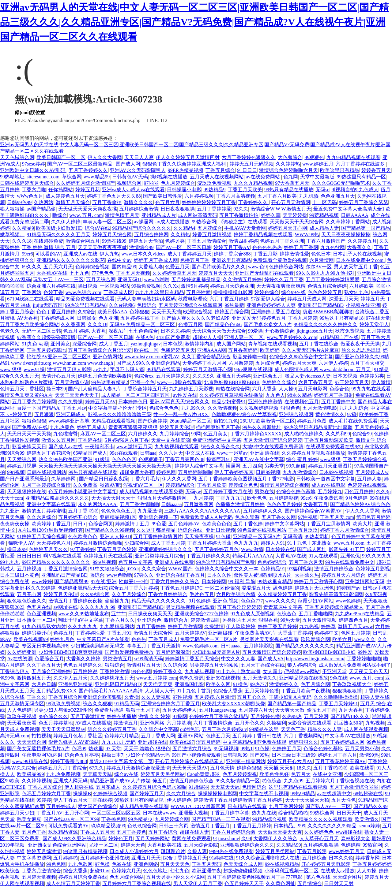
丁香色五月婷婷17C (181, 588)
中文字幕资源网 (34, 857)
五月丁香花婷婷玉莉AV (340, 761)
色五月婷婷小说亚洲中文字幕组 (82, 491)
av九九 (100, 369)
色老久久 (10, 331)
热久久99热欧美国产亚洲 (65, 459)
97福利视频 (299, 568)
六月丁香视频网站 (303, 735)
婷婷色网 (166, 472)
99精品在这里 (263, 729)
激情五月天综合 (73, 202)
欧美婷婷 (270, 350)
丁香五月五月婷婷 (251, 825)
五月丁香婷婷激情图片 (157, 536)
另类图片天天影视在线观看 (269, 639)
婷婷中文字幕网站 (284, 523)
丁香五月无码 (206, 864)
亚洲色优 (350, 555)
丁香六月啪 (34, 189)
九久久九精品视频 (253, 183)
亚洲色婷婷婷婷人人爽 (271, 305)
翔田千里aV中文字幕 (80, 620)
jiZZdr (132, 568)
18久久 (303, 767)
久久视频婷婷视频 (258, 408)
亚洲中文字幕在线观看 (51, 504)
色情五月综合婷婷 (327, 286)
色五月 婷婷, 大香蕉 (84, 331)
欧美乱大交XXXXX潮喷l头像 (233, 703)
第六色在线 (318, 877)
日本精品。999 (289, 825)
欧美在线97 (181, 742)
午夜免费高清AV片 (255, 632)
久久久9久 (203, 375)
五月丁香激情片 (87, 716)
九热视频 (375, 722)
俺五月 (160, 780)
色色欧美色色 (82, 536)
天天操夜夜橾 (199, 536)
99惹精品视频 (324, 215)
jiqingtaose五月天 (314, 331)
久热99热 (292, 716)
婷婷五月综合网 (232, 311)
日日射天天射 (338, 883)
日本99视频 (345, 375)
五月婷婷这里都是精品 (196, 279)
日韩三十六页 (173, 825)
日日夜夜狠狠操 (177, 208)
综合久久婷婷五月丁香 (112, 729)
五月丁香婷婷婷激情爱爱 (333, 279)
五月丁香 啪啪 (83, 510)
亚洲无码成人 (70, 414)
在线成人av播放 (338, 870)
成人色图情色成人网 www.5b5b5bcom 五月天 (322, 369)
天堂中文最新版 (317, 176)
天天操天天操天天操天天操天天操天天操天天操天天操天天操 (105, 465)
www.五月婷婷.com (156, 677)
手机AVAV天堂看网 (245, 228)
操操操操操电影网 (232, 292)
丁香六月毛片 (145, 478)
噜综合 (59, 215)
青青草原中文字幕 (283, 607)
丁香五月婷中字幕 (229, 812)
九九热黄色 (62, 427)
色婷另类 (175, 241)
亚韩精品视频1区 (118, 517)
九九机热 (308, 196)
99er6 (27, 253)
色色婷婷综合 (272, 562)
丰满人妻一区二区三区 (107, 221)
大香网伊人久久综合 (275, 838)
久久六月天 (171, 453)
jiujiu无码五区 (48, 305)
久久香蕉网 (73, 324)
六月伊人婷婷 (333, 363)
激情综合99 (141, 247)
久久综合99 (175, 665)
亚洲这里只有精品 (231, 260)
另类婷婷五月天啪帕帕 (214, 665)
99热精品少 (140, 819)
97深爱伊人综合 (268, 298)
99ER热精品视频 (185, 170)
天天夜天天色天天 (368, 671)
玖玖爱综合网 (315, 639)
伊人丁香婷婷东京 (234, 472)
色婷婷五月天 (286, 748)
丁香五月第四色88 (184, 459)
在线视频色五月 (302, 401)
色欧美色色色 (216, 523)
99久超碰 (296, 465)
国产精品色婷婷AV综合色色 (360, 504)
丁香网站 (31, 292)
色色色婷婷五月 (325, 292)
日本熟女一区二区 (36, 620)
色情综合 (146, 305)
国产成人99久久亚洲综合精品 (148, 363)
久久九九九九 (82, 626)
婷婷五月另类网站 (275, 851)
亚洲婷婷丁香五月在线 (275, 311)
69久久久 (31, 266)
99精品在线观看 (163, 369)
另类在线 (264, 491)
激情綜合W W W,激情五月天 (281, 208)
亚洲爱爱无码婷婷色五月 (259, 318)
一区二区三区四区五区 (116, 812)
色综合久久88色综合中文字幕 (301, 356)
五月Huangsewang (217, 710)
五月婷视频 (29, 568)
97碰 (352, 414)
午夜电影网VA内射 (42, 755)
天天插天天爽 (157, 684)
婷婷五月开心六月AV (290, 761)
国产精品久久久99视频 (109, 530)
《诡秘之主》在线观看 (242, 221)
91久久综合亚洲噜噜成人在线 (268, 857)
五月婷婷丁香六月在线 (227, 491)
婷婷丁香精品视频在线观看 (263, 234)
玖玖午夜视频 (21, 716)
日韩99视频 (268, 472)
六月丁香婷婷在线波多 (361, 163)
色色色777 (252, 600)
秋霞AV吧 (110, 485)
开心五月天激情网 (290, 202)
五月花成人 (108, 787)
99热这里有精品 (275, 581)
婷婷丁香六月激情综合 (344, 530)
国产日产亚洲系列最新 (24, 478)
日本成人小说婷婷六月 (134, 851)
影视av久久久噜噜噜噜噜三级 (119, 414)
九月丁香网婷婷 (286, 806)
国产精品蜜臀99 (71, 581)
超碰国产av (348, 588)
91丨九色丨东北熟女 (309, 543)
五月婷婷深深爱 (173, 652)
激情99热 (369, 755)
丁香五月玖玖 (303, 530)
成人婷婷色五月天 (65, 196)
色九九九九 (246, 543)
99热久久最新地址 (261, 427)
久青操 (131, 697)
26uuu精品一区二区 (190, 420)
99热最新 (234, 305)
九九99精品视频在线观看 (353, 157)
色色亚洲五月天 (338, 196)
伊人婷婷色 (179, 800)
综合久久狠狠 (97, 703)
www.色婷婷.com (201, 645)
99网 (196, 433)
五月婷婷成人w (372, 472)
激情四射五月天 (34, 677)
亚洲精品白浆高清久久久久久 (57, 498)
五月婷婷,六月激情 (214, 697)
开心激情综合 (279, 331)
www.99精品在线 (30, 761)
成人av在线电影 (328, 485)
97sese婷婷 (33, 163)
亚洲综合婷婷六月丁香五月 (170, 703)
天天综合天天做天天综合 (219, 331)
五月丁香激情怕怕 (238, 215)
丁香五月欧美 (211, 485)
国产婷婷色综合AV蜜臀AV (314, 510)
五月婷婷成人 (61, 806)
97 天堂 (113, 748)
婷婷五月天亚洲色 (314, 588)
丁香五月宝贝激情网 (328, 523)
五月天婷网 (316, 716)
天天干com (11, 498)
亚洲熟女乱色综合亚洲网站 (57, 845)
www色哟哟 (156, 279)
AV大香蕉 (27, 318)
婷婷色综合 (266, 292)
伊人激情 (381, 382)
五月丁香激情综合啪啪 (354, 787)
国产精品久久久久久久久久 (304, 645)
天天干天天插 (166, 311)
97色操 (102, 864)
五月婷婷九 (330, 491)
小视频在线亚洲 (363, 305)
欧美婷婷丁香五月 (51, 523)
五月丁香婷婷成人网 (342, 742)
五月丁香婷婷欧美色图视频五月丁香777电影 (246, 478)
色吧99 (79, 748)
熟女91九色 (356, 292)
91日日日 (247, 170)
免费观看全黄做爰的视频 (280, 260)
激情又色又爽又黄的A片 (26, 395)
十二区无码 (324, 202)
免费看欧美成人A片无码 (206, 517)
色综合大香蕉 (228, 690)
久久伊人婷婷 (66, 221)
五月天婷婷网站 (152, 838)
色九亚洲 (108, 318)
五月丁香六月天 (306, 562)
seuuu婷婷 (369, 825)
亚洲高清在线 (264, 453)
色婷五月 (63, 632)
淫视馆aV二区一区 (143, 485)
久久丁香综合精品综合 (206, 356)
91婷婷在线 (221, 857)
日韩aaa (148, 453)
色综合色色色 (164, 408)
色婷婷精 (350, 845)
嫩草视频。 (12, 234)
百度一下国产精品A (38, 408)
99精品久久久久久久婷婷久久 (325, 324)
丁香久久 (36, 697)
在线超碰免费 (48, 241)
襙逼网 (233, 465)
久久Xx (171, 286)
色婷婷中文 (326, 632)
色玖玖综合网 (142, 825)
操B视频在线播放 (169, 176)
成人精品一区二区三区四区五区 (136, 395)
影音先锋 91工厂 (346, 549)
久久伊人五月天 (70, 677)
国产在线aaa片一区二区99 (71, 819)
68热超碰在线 (368, 793)
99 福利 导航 (241, 581)
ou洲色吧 (190, 729)
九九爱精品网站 (117, 626)
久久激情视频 (222, 408)
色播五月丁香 (194, 260)
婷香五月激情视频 (212, 234)
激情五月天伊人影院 (69, 369)
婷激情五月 (125, 722)
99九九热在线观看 (371, 388)
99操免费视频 (146, 286)
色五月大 (301, 774)
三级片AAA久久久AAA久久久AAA (202, 510)
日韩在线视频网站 (46, 472)
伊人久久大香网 (105, 157)
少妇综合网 (136, 543)
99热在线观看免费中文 (349, 562)
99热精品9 (215, 189)
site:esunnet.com (43, 176)
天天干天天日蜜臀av (63, 729)
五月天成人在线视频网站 (217, 176)
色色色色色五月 (118, 510)
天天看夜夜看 (21, 722)
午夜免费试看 (328, 498)
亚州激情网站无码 (364, 581)
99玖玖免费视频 (63, 703)
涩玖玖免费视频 (214, 183)
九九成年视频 (199, 671)
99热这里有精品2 (109, 382)
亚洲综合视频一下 (158, 517)
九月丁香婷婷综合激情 (46, 485)
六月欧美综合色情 (235, 594)
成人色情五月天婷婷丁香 (73, 883)
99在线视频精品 (282, 864)
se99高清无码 (148, 658)
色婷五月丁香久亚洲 (282, 241)
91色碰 (223, 536)
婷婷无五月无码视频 (251, 163)
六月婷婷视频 (199, 196)
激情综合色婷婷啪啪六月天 (288, 170)
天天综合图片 (347, 877)
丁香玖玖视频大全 (351, 684)
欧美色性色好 (274, 774)
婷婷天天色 (133, 845)
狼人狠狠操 (12, 208)
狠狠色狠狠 (34, 420)
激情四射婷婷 (243, 241)
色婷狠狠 (139, 311)
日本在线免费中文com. (360, 260)
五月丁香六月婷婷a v (224, 729)
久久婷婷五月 (362, 241)
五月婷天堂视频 (39, 877)
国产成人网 (128, 163)
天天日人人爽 (139, 157)
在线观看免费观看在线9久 (334, 446)
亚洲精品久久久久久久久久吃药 (70, 260)
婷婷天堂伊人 (374, 324)
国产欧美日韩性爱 (162, 196)
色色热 (138, 639)
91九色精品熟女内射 (44, 626)
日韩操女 (86, 318)
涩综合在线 (190, 530)
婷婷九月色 (62, 639)
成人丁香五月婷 (168, 543)
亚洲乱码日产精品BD (321, 305)
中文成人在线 (200, 453)
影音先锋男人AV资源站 (73, 742)
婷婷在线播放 (121, 716)
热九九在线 (264, 812)
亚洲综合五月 (267, 375)
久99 (246, 838)
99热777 (258, 684)
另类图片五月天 (239, 620)
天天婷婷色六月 (53, 543)
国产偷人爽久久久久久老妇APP (195, 318)
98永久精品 (299, 395)
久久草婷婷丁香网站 (348, 221)
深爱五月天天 (343, 298)
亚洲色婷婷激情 (265, 401)
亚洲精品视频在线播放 (303, 677)
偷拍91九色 (225, 420)
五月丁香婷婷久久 (88, 170)
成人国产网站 (231, 343)
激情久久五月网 (58, 440)
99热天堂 (290, 620)
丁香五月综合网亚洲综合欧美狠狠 (85, 697)
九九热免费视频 (63, 774)
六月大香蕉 (264, 388)
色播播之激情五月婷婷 (240, 504)
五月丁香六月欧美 (277, 196)
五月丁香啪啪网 (316, 613)
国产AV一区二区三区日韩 (183, 247)
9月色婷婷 (356, 498)
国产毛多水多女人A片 (268, 324)
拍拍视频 (41, 735)
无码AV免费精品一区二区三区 (143, 324)
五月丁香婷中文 (338, 401)
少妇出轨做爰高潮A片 (216, 652)
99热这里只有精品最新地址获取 (318, 427)
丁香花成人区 (118, 292)
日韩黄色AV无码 (130, 176)
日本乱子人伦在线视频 (357, 253)
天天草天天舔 (97, 774)
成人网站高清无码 (197, 215)
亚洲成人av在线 (80, 253)
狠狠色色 (290, 408)
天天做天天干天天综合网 (297, 221)
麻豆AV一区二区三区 (103, 433)
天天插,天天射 (279, 767)
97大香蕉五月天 (292, 183)
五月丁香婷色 (131, 832)
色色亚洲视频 (41, 613)
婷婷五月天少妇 (17, 812)
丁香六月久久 (120, 620)
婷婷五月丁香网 (301, 247)
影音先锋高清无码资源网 (336, 594)
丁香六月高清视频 (235, 196)
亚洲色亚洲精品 (75, 684)
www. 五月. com (86, 215)
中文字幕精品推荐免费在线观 (254, 742)
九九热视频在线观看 (177, 446)
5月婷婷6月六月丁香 (127, 440)
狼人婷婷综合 (302, 665)
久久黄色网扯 (280, 883)
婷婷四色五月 (353, 620)
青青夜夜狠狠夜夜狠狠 (132, 427)
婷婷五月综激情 (44, 851)
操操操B (82, 793)
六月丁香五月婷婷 (229, 298)
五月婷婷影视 (283, 498)
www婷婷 (42, 581)
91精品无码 (127, 703)
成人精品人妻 (324, 228)
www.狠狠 (10, 369)
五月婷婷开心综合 (77, 517)
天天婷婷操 (295, 215)
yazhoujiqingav (145, 343)
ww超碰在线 (349, 832)
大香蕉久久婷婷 (83, 658)
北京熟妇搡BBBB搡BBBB (231, 382)
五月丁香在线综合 (318, 343)
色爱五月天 (177, 266)
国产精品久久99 (370, 806)
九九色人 (275, 395)
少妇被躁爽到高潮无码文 (97, 645)
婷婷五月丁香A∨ (231, 247)
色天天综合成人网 (243, 864)
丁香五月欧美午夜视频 (305, 690)
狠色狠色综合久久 (26, 600)
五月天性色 (343, 800)
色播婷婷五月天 (178, 350)
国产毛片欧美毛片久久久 (219, 266)
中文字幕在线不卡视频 (263, 793)
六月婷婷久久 (142, 433)
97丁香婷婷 (82, 549)
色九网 (290, 176)
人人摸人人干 (159, 690)
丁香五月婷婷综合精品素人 (334, 607)
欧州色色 (257, 498)
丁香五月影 (265, 253)
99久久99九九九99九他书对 (325, 273)
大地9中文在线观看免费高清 (272, 446)
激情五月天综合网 (153, 632)
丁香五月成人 (163, 639)
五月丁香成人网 (158, 735)
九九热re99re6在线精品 (359, 613)
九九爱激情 (150, 510)
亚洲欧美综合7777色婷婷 (201, 613)
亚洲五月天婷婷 (234, 375)
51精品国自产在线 (339, 337)
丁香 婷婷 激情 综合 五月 (49, 247)
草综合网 (71, 176)
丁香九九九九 (230, 498)
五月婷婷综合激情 (138, 208)
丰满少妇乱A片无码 (290, 697)
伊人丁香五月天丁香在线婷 (82, 800)
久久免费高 (85, 485)
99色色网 (141, 671)
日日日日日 (29, 555)
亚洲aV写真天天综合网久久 (179, 401)
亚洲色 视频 (226, 600)
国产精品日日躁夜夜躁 (103, 478)
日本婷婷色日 (133, 401)
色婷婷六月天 (126, 870)
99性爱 (365, 652)
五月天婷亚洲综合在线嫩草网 (190, 305)
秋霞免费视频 (349, 331)
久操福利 (276, 722)
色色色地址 (155, 870)
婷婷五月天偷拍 (146, 241)
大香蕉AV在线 (51, 273)
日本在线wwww (159, 812)
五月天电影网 (312, 388)
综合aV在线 (97, 228)
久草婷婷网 (64, 478)
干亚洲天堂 (334, 671)
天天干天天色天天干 (77, 395)
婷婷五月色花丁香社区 (77, 735)
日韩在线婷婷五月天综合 (27, 183)
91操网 (179, 716)
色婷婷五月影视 (373, 568)
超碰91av (99, 870)
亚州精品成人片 (158, 215)
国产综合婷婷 (152, 420)
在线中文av (119, 260)
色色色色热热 (267, 247)
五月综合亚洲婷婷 (51, 671)
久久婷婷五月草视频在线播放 (231, 395)
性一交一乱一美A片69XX (181, 414)
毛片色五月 (202, 594)
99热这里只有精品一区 (361, 176)
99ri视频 (16, 472)
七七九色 (79, 273)
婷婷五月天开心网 (287, 228)
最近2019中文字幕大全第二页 (121, 761)
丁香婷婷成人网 (57, 318)
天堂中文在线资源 (170, 440)
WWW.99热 (307, 234)
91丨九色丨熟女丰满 (238, 671)
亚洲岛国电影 (189, 684)
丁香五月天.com (337, 517)
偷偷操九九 (117, 600)
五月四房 (252, 465)
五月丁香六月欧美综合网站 (29, 324)
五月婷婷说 (85, 671)
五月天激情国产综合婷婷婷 (272, 440)
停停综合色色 (243, 485)
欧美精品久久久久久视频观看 (320, 819)
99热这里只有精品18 (341, 318)
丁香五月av (74, 408)
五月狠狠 (44, 414)
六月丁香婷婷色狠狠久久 (249, 157)
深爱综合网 (84, 343)
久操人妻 (197, 851)
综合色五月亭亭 (82, 755)
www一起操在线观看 (179, 382)
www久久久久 (280, 600)
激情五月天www (355, 626)
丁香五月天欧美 (245, 189)
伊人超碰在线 (79, 787)
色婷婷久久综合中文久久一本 (226, 568)
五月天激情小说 (72, 382)
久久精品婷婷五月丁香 (282, 594)
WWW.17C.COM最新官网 (198, 806)
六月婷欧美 (361, 286)
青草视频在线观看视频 (272, 343)
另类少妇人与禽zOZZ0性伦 (63, 710)
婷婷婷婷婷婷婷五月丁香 (209, 202)
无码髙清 (292, 536)
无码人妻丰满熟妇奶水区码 (146, 298)
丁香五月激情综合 (206, 241)
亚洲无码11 (130, 279)
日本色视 (173, 343)
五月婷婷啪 (65, 857)
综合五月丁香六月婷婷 (133, 588)
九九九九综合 (353, 408)
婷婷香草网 (367, 857)
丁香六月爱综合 (45, 787)
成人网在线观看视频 (366, 729)
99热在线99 (114, 241)
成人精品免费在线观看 (143, 806)
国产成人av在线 (65, 446)
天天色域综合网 (17, 157)
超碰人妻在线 (375, 697)
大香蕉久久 (359, 247)
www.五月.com (349, 543)
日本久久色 (341, 857)
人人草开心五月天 (319, 838)
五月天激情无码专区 (22, 703)
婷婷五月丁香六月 (337, 755)
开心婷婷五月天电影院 (325, 864)
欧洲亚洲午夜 (206, 870)
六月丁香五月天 (315, 382)
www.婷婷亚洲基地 (68, 420)
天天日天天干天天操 (29, 433)
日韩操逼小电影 (184, 189)
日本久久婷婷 (175, 331)
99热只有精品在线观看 (92, 472)
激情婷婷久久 (284, 684)
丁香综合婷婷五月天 (145, 388)
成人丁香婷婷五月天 (190, 253)
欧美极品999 (30, 774)
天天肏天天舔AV (190, 767)
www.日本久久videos (143, 253)
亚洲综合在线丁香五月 (180, 575)
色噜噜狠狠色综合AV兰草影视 (244, 414)
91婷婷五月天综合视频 (41, 536)
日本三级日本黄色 (19, 575)
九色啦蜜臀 (65, 433)
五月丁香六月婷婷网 (34, 401)
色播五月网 (190, 324)
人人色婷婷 (19, 710)
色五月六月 (167, 202)
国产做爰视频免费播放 (129, 652)
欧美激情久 (367, 819)
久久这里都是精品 (155, 530)
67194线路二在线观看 (30, 298)
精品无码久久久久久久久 (159, 600)
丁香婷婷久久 (253, 202)
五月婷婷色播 (265, 716)
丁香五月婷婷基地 (46, 350)
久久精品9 (23, 228)
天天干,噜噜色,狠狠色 (147, 748)
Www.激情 (252, 549)
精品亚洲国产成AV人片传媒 (120, 780)
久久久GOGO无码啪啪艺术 (341, 183)
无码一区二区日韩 (41, 331)
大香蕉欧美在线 (164, 845)
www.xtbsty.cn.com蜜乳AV (151, 356)
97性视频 (308, 517)
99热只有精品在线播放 (288, 189)
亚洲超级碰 (220, 632)
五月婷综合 (314, 857)
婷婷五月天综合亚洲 (232, 286)
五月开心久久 (251, 697)
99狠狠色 (314, 157)
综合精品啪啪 (293, 812)
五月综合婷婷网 (151, 234)
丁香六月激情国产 (325, 241)
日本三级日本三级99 (294, 755)
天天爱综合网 (21, 459)
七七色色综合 (143, 331)
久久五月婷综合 (129, 594)
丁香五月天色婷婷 (116, 549)
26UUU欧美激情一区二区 (267, 420)
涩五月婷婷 (208, 742)
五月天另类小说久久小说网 (175, 877)
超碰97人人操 (207, 337)
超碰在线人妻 (194, 832)
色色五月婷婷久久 (82, 665)
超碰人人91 (273, 543)
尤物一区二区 (103, 845)
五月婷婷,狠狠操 (321, 845)
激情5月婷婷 (194, 286)
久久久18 (22, 241)
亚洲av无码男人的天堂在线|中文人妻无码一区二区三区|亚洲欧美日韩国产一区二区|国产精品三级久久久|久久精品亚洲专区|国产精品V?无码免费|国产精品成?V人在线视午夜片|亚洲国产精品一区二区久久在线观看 (194, 22)
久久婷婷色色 (319, 832)
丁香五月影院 (311, 851)
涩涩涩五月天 (256, 588)
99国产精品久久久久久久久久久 (56, 562)
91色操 (262, 748)
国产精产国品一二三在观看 (220, 819)
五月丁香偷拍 (107, 202)
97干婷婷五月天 (352, 382)
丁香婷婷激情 (114, 671)
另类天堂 (274, 465)
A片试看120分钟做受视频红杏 (50, 530)
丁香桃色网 (113, 819)
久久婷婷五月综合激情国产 (85, 183)
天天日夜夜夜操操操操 (345, 234)
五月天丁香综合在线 (263, 665)
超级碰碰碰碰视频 (242, 870)
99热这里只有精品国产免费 (225, 562)
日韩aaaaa (171, 504)
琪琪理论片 (173, 851)
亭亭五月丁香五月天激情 (154, 645)
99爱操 (255, 331)
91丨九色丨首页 (193, 690)
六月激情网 (321, 260)
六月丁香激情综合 (212, 722)
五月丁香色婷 (248, 523)
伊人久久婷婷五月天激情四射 (188, 157)
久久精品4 (184, 228)
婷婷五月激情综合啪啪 (97, 543)
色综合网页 (101, 523)
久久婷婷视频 (36, 780)
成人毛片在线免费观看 (353, 420)
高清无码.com (14, 735)
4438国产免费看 (173, 337)
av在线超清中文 (334, 793)
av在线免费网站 (263, 176)
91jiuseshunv (226, 838)
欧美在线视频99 (30, 639)
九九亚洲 (10, 510)
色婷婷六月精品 (121, 735)
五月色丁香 (34, 832)
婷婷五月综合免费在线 (82, 877)
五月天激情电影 (320, 408)
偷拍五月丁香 (321, 710)
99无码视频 (226, 748)
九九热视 (309, 626)
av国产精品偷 (41, 208)
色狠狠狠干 (150, 459)
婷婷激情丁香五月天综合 (192, 658)
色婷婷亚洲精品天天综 (82, 588)
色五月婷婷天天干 (244, 883)
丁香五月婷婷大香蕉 (209, 543)
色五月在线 (39, 607)
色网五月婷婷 (355, 632)
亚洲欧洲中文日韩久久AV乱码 (33, 170)
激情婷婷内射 (199, 343)
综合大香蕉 (75, 870)
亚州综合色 (149, 620)
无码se (322, 189)
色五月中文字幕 (135, 562)
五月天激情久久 (260, 677)
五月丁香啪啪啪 (330, 767)
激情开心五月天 (58, 375)
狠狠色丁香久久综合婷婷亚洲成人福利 (184, 163)
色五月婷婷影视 (240, 774)
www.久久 (364, 639)
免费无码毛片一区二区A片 (209, 639)
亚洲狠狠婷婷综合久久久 (165, 549)
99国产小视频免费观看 (196, 755)
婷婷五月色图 (311, 420)
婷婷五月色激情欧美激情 (105, 375)
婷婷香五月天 (376, 170)
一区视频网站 (114, 286)
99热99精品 (302, 793)
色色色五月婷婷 (284, 504)
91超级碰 (198, 787)
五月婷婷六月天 (256, 710)
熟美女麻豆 (29, 819)
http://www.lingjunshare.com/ (315, 658)
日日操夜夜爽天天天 (150, 613)
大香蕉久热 (307, 575)
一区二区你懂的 (222, 588)
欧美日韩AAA (112, 311)
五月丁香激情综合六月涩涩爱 (100, 350)
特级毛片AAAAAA (252, 555)
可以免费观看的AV (68, 825)
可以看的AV (48, 253)
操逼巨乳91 (218, 459)
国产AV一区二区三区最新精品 (80, 163)
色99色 (7, 677)
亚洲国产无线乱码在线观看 (264, 273)
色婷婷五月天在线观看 (108, 555)
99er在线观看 (124, 453)
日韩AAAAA (354, 215)
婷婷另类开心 (36, 632)
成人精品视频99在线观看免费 (151, 491)
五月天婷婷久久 (173, 375)
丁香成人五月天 (97, 832)
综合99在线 (293, 292)
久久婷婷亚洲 (21, 652)
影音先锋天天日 (29, 446)
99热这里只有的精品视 (140, 800)
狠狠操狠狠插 (347, 690)
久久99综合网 (95, 594)
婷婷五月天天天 (215, 273)
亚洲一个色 (142, 382)
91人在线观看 (323, 555)
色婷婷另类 (372, 375)
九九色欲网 (332, 247)
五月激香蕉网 (198, 504)
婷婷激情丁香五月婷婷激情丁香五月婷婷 (238, 800)
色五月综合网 (315, 684)
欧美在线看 (362, 767)
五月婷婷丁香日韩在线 (256, 735)
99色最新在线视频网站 (261, 530)
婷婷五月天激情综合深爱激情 (138, 767)
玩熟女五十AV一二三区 (58, 279)
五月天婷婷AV (190, 632)
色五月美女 (215, 433)
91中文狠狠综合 (107, 568)
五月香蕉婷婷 (243, 350)
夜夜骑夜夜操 (14, 523)
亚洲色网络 (152, 722)
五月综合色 (267, 363)
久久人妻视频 (156, 697)
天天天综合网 (31, 742)
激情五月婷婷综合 (333, 568)
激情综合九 (176, 620)
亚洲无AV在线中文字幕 (258, 459)
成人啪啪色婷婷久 (303, 433)
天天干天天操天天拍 (307, 800)
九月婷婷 (203, 498)
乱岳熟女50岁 (348, 722)
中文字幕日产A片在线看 (103, 639)
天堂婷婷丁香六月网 (204, 363)
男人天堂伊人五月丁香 (197, 883)
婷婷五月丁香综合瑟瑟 (363, 202)
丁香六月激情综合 (41, 870)
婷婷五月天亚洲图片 (330, 465)
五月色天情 (222, 767)
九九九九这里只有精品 (159, 292)
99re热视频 (104, 562)
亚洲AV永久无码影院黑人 (137, 170)
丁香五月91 (119, 632)
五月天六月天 (58, 266)
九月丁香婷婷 (151, 626)
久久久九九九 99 (97, 607)
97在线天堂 (378, 318)
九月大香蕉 (350, 710)
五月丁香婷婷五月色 (216, 549)
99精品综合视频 (269, 819)
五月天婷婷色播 (262, 690)
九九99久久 (193, 408)
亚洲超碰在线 (152, 742)
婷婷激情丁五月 (132, 523)
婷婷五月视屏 (21, 465)
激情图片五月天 (143, 665)
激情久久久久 (138, 202)
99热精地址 (12, 176)
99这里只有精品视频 (85, 851)
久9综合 (86, 311)
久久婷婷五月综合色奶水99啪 (154, 787)
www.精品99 (97, 176)
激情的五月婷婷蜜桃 (44, 510)
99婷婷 (43, 800)
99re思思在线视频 (253, 369)
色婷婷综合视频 (92, 266)
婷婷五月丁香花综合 (49, 453)
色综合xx (144, 375)
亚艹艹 (118, 613)
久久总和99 (338, 433)
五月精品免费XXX (56, 690)
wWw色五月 (30, 196)
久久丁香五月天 (44, 665)
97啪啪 (151, 183)
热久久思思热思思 (361, 350)
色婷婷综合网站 (286, 266)
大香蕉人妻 (150, 266)
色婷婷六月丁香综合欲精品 (218, 716)
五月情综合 (309, 883)
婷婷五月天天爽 (299, 363)
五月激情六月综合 (192, 748)
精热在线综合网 (233, 388)
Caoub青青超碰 (204, 774)
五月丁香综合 (163, 832)
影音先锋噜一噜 (250, 356)
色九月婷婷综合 (178, 183)
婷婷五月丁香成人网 (156, 260)
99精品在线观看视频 (114, 420)
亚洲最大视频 (193, 812)
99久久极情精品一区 (238, 780)
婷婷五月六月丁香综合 (62, 767)
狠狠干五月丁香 (143, 710)
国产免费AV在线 (30, 427)
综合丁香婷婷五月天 (185, 857)
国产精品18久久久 (350, 716)
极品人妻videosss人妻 (308, 375)
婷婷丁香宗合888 (232, 253)
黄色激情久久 (330, 414)
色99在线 (121, 864)
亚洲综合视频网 (296, 414)
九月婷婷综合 (174, 433)
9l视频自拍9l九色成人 (355, 189)
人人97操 (366, 870)
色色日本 (321, 253)
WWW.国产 (180, 568)
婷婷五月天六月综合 (343, 575)
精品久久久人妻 (324, 729)
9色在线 (338, 677)
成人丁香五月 (113, 343)
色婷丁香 (53, 292)
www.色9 (257, 266)
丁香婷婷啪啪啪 (364, 658)
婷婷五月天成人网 (306, 298)
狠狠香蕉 (268, 620)
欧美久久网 (218, 684)
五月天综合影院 (201, 845)
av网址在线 (65, 607)
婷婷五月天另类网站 (163, 774)
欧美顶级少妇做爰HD (59, 228)
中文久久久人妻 (238, 658)
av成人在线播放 (173, 221)
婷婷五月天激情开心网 (207, 369)
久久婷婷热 (288, 163)
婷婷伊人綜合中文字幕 (199, 465)
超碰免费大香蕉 (137, 472)
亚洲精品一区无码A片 (257, 536)
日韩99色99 (19, 202)
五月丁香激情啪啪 (139, 504)
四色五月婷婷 (359, 491)
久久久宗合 (153, 568)
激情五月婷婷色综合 (191, 780)
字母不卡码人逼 (127, 369)
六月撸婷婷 (241, 363)
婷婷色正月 (120, 838)
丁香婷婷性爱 (90, 632)
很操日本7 (112, 755)
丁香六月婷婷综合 (167, 594)
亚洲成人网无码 (70, 780)
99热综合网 (204, 221)
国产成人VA (271, 658)
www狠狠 (330, 459)
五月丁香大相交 (367, 363)
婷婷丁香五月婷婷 (277, 626)
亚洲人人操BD (115, 536)
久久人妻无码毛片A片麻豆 (310, 350)
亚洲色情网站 (107, 356)
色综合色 (339, 388)
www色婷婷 (348, 600)
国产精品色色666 (223, 324)
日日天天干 (349, 812)
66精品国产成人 (90, 453)
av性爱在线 (185, 395)
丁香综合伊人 (14, 671)
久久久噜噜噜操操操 (336, 697)
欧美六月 (342, 639)
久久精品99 (288, 845)
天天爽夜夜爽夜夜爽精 (280, 286)
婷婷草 (328, 626)
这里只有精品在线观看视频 (298, 787)
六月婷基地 (179, 722)
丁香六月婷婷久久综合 (174, 581)
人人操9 (287, 388)
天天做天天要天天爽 (280, 832)
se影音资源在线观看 (309, 722)
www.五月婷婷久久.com (292, 337)
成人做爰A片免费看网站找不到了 (355, 665)
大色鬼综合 (290, 157)
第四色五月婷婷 (373, 517)
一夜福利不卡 (99, 446)
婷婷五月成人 (91, 427)
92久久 (240, 208)
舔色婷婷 (282, 588)
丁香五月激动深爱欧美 (328, 440)
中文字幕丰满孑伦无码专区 (117, 408)
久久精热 (180, 234)
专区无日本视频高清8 (45, 645)
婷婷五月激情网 (185, 626)
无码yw (193, 491)
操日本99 (56, 388)
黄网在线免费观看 (191, 838)
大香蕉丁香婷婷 (295, 632)
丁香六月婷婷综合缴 (233, 832)
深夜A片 (117, 331)
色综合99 (362, 433)
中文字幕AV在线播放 (348, 735)
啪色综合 (271, 780)
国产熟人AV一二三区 (328, 806)
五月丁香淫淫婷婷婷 (239, 607)
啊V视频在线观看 (62, 555)
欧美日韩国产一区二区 (60, 157)
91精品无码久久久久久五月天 (58, 234)
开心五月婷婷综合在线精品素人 (189, 761)
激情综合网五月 (83, 241)
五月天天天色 (175, 864)
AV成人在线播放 (93, 722)
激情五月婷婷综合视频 (284, 485)
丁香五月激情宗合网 (65, 568)
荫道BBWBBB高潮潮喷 (328, 311)
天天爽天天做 (289, 710)
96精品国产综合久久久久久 (141, 228)
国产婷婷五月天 (147, 793)
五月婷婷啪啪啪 (195, 472)
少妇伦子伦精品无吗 (148, 755)
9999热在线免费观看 (231, 851)
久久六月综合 (41, 517)
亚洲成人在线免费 (174, 562)
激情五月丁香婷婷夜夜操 (75, 600)
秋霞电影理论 (192, 298)
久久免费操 (70, 401)
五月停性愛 (198, 292)
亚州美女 (60, 343)
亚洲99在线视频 (223, 677)
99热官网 (372, 845)
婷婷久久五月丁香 (283, 279)
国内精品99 (124, 266)
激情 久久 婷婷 (154, 716)
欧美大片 (362, 523)
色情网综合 (254, 787)
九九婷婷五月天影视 (191, 388)
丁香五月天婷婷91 (338, 703)
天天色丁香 (293, 729)
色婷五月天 (218, 735)
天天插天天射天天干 (113, 498)
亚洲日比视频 (220, 530)
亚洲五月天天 (146, 857)
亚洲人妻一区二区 (244, 337)
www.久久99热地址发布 (83, 613)
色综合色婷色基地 (295, 491)
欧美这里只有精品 (339, 170)
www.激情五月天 (134, 446)
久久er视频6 (121, 305)
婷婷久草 (271, 215)
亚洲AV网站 (191, 735)
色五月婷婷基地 (56, 722)
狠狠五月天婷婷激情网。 (164, 498)
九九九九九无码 (118, 742)
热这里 (96, 748)
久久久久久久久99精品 (331, 825)
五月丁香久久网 (279, 517)
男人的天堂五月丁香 (356, 266)
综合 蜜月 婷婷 (302, 459)
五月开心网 (29, 594)
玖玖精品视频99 (108, 825)
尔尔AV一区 (319, 266)
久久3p (383, 491)
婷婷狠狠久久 (303, 742)
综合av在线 (126, 774)
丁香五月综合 (220, 170)
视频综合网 (129, 183)
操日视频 (87, 286)
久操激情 (214, 626)
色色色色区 (124, 459)
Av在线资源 (19, 658)
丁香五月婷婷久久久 (208, 555)
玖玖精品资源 (63, 832)
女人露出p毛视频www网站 (291, 671)
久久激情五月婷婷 (242, 279)
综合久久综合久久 (220, 446)
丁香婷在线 (90, 440)
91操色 (240, 684)
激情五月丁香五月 (210, 825)
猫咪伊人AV (21, 543)
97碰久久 (144, 575)
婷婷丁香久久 (168, 671)
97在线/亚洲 (103, 581)
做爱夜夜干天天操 (360, 343)
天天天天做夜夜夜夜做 (102, 247)
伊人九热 (109, 253)
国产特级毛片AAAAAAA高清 (111, 690)
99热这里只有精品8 (86, 305)
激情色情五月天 (122, 215)
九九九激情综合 (300, 472)
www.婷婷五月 (318, 163)
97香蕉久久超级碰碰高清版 (46, 337)
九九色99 (293, 780)
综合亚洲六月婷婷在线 (51, 286)
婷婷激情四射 (205, 620)
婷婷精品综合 (180, 485)
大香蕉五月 (315, 504)
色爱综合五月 (49, 658)
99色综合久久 (53, 716)
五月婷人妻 (369, 478)
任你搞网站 (60, 189)
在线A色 (145, 337)
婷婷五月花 (87, 189)
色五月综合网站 (127, 877)
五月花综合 (210, 228)
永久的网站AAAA (97, 504)
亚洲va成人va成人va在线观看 (133, 189)
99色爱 (159, 523)
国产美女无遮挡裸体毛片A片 (38, 748)
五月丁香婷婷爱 (214, 208)
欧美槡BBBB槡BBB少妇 (329, 652)
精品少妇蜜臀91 (229, 401)
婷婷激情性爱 (294, 253)
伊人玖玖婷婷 (240, 626)
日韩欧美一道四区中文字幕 (325, 478)
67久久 (96, 767)
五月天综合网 (100, 279)
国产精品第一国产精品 (365, 228)
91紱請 (102, 459)
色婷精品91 (273, 568)
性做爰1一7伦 (133, 581)
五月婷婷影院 (258, 645)
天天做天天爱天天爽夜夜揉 (87, 208)
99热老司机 (317, 536)
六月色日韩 (44, 684)
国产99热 (259, 755)
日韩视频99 (235, 755)
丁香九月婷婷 (302, 318)
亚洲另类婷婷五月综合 (159, 555)
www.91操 (34, 369)
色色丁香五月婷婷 (56, 311)
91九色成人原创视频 (253, 613)
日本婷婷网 (214, 581)
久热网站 (43, 202)
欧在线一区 (146, 350)
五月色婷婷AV (183, 523)
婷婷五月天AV (100, 401)
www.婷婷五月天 (347, 851)
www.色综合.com (83, 292)
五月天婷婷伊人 (179, 710)
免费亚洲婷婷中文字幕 (216, 440)
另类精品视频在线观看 (190, 607)
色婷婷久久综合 (279, 382)
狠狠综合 (114, 665)
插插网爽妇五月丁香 (218, 427)
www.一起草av (232, 453)
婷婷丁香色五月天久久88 (114, 196)
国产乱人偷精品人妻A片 (94, 388)
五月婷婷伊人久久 (262, 510)
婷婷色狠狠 (249, 767)
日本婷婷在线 (280, 549)
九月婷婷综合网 (172, 819)
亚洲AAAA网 (211, 350)
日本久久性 (219, 575)
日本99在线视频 (336, 472)
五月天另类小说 (362, 748)
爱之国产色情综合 (97, 806)
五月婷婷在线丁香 (140, 318)
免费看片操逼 (109, 710)
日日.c (79, 523)
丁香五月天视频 (133, 273)
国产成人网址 (311, 549)
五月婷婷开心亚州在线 (104, 857)
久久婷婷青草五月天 (174, 273)
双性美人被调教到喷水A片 (263, 575)
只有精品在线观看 (247, 806)
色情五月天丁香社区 (22, 388)
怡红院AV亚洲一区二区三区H (59, 356)
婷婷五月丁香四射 (333, 395)
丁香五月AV (49, 812)
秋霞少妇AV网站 (316, 600)
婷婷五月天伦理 (177, 427)
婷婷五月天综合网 (112, 234)
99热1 (246, 748)
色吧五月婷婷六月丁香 (46, 793)
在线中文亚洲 (327, 774)
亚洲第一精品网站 (245, 761)
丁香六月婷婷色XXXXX (256, 433)
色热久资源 (247, 517)
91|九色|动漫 (35, 343)
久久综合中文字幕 (158, 729)
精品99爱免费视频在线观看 (85, 298)
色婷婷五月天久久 (48, 549)
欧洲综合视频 (198, 311)
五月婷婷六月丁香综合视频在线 (340, 780)
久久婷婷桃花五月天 (112, 677)
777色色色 (103, 273)
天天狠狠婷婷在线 (26, 491)
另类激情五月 (117, 658)
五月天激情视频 (319, 620)
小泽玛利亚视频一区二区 (291, 870)
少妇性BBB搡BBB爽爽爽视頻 (70, 652)
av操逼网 (143, 221)
